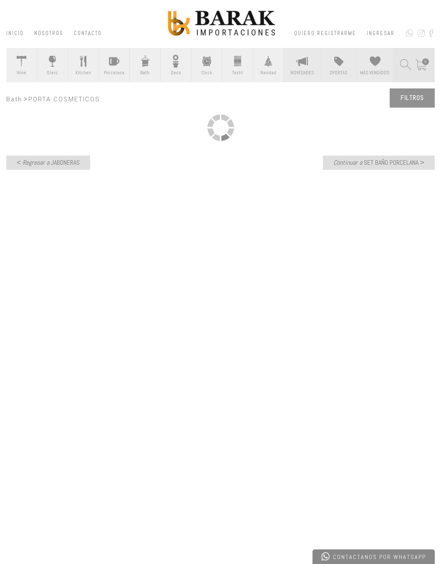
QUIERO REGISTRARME (325, 33)
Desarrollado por (64, 536)
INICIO (15, 33)
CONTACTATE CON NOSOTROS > (220, 337)
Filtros (412, 97)
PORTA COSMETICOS (64, 99)
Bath (14, 99)
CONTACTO (88, 33)
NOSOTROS (48, 33)
